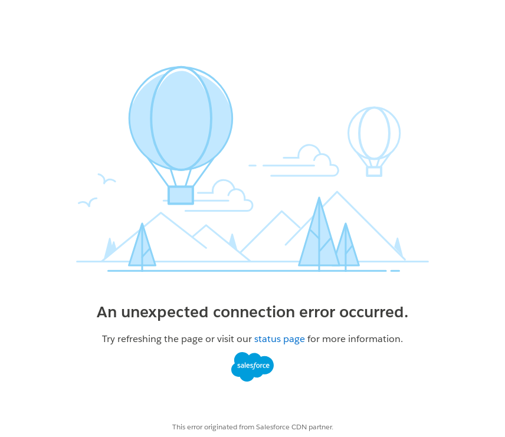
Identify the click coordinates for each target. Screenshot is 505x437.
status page (279, 339)
